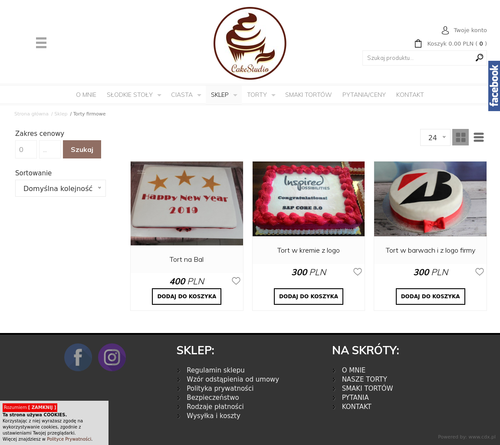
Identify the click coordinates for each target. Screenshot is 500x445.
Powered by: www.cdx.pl (467, 437)
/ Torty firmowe (87, 114)
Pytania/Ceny (364, 95)
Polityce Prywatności (69, 439)
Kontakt (410, 95)
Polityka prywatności (220, 388)
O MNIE (354, 370)
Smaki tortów (308, 95)
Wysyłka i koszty (213, 416)
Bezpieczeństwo (213, 398)
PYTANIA (355, 398)
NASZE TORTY (364, 379)
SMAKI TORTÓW (367, 388)
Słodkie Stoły (130, 95)
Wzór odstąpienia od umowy (233, 379)
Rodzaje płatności (215, 407)
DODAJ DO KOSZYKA (186, 296)
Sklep (220, 95)
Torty (257, 95)
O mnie (86, 95)
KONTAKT (357, 407)
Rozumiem (30, 407)
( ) (457, 44)
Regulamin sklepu (215, 370)
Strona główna (31, 114)
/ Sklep (59, 114)
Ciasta (182, 95)
